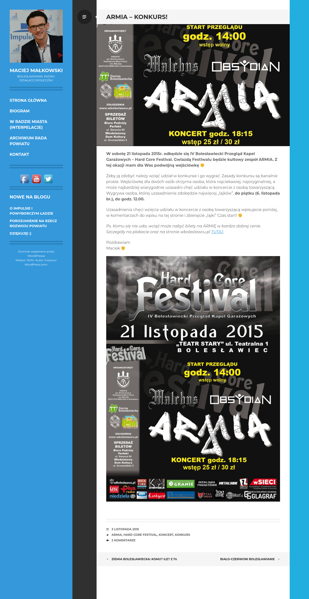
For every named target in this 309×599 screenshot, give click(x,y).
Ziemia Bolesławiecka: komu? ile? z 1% (141, 559)
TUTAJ (217, 232)
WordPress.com (36, 264)
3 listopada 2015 (125, 529)
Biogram (20, 111)
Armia (117, 535)
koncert (166, 535)
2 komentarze (123, 540)
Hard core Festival (140, 535)
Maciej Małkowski (36, 70)
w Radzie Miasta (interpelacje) (28, 124)
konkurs (182, 535)
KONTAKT (19, 154)
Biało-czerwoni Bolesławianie (250, 559)
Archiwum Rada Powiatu (28, 141)
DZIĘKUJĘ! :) (20, 233)
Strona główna (28, 100)
